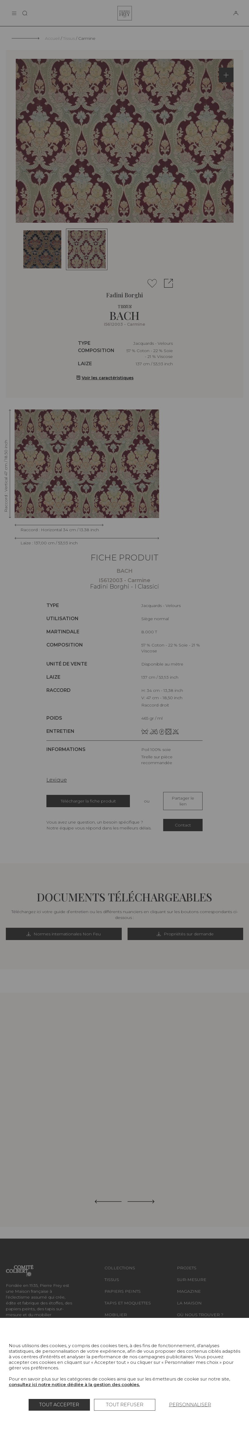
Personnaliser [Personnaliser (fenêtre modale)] (190, 1404)
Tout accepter (59, 1404)
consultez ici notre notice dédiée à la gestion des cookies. (74, 1384)
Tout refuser (124, 1404)
